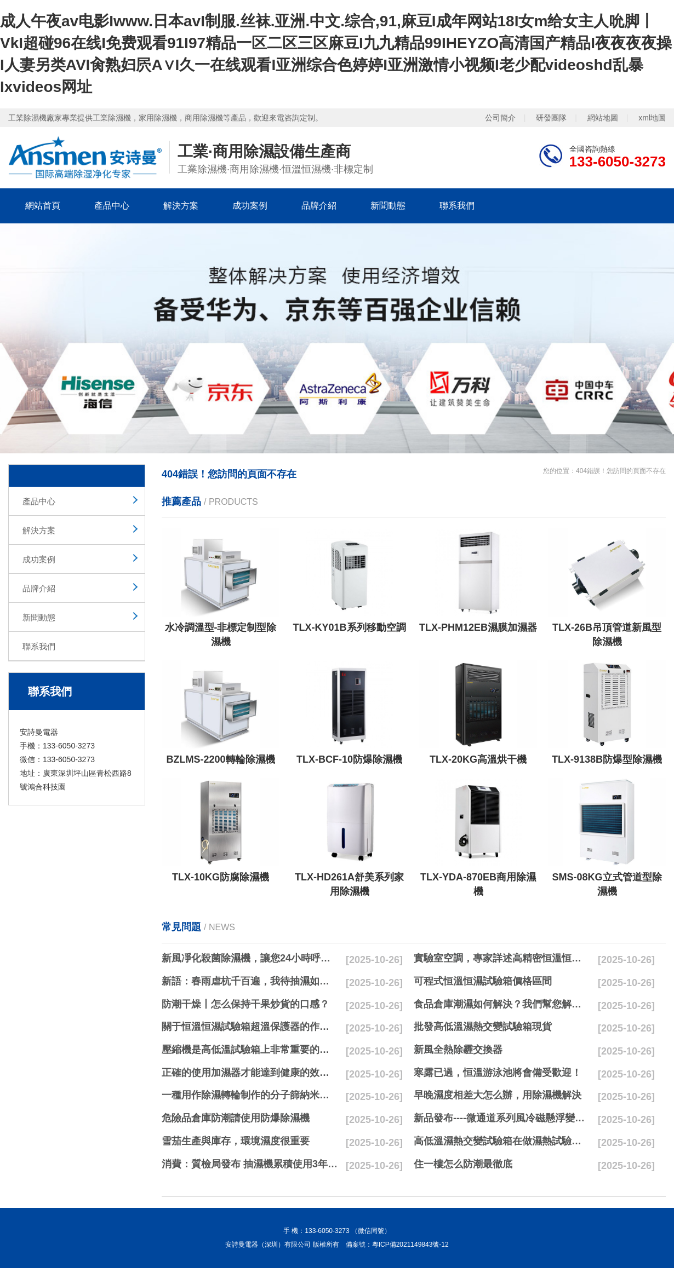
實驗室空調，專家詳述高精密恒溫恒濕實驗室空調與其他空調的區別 (502, 958)
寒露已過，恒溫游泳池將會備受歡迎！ (497, 1072)
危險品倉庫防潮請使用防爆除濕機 (236, 1118)
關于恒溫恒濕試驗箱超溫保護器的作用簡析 (250, 1026)
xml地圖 (652, 117)
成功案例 (249, 205)
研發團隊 (551, 117)
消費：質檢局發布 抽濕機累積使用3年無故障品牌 (250, 1164)
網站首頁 (42, 205)
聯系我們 (457, 205)
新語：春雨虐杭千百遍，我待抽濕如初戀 (250, 981)
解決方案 (180, 205)
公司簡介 (500, 117)
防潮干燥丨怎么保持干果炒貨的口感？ (245, 1004)
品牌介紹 (318, 205)
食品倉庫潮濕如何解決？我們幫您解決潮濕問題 (502, 1004)
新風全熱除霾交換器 (458, 1049)
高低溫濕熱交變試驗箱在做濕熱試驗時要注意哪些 (502, 1141)
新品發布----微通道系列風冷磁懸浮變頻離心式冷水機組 (502, 1118)
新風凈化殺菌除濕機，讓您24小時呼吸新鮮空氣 (250, 958)
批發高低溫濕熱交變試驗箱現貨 (483, 1026)
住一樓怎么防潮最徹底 (463, 1164)
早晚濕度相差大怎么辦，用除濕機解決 (497, 1095)
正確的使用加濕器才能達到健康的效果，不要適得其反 (250, 1072)
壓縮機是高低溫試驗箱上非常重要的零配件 (250, 1049)
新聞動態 (387, 205)
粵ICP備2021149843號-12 (410, 1244)
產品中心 (111, 205)
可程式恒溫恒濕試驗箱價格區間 (483, 981)
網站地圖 (602, 117)
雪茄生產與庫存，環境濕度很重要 (236, 1141)
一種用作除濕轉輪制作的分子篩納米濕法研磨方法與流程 (250, 1095)
